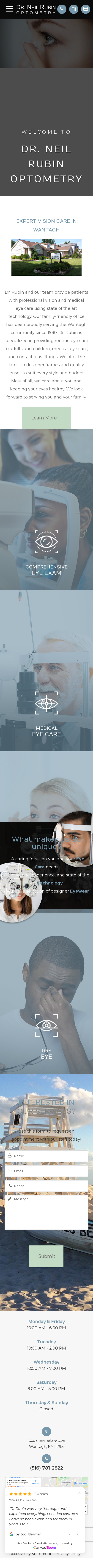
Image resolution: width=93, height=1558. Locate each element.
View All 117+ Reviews (23, 1500)
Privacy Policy (68, 1554)
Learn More (44, 418)
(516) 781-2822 (46, 1468)
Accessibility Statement (30, 1554)
